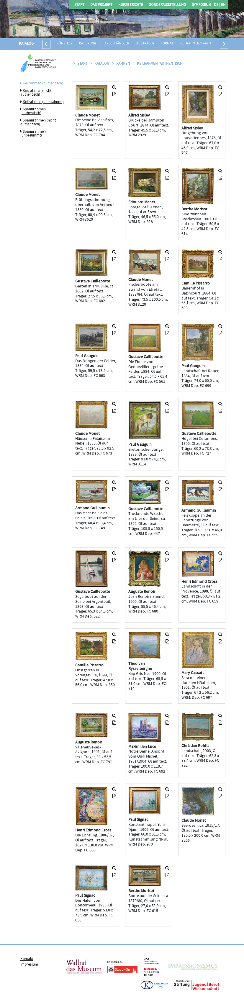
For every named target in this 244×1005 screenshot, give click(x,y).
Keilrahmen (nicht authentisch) (35, 93)
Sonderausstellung (167, 5)
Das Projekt (101, 5)
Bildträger (145, 43)
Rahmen (121, 64)
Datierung (87, 43)
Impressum (29, 965)
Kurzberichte (130, 5)
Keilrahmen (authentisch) (43, 83)
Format (167, 43)
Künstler (65, 43)
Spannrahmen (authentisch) (33, 111)
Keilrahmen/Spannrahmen (202, 43)
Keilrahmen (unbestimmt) (43, 102)
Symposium (201, 5)
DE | (217, 5)
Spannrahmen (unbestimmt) (33, 134)
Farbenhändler (116, 43)
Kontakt (26, 959)
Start (79, 5)
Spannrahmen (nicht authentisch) (38, 122)
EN (222, 5)
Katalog (26, 44)
